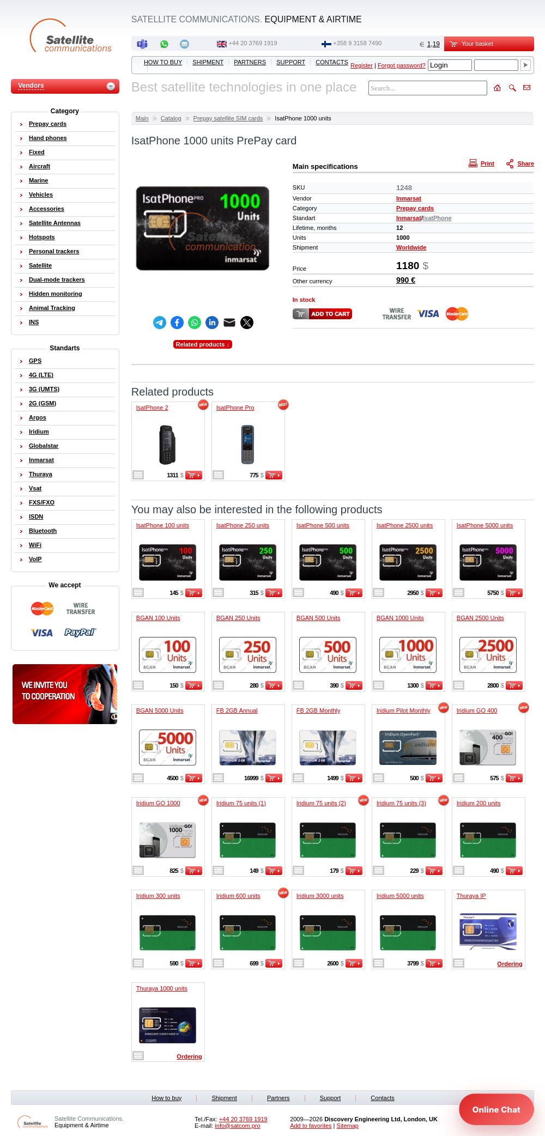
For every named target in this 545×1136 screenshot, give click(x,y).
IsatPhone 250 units (242, 525)
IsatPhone (437, 218)
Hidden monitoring (55, 293)
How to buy (163, 62)
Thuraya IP (471, 895)
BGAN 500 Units (318, 618)
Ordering (509, 964)
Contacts (332, 62)
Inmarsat (408, 198)
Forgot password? (402, 65)
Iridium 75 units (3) (401, 803)
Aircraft (39, 166)
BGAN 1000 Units (400, 618)
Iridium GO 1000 (158, 803)
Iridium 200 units (479, 803)
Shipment (207, 62)
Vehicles (41, 194)
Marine (38, 180)
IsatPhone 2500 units (405, 525)
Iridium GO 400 (477, 710)
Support (290, 62)
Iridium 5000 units (400, 895)
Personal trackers (54, 251)
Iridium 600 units (238, 895)
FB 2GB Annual (237, 710)
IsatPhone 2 (152, 407)
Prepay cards (415, 208)
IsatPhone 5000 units (485, 525)
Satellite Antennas (55, 223)
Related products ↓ (202, 344)
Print (482, 163)
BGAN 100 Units (158, 618)
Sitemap (348, 1125)
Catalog (171, 118)
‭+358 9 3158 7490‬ (357, 43)
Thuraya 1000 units (161, 988)
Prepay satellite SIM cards (228, 118)
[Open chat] (496, 1109)
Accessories (46, 208)
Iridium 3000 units (320, 895)
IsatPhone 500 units (322, 525)
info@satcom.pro (237, 1125)
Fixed (37, 152)
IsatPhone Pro (235, 407)
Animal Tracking (52, 308)
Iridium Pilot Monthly (404, 710)
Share (521, 163)
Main (142, 118)
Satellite (40, 265)
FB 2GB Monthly (318, 710)
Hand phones (48, 138)
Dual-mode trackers (57, 279)
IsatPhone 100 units (162, 525)
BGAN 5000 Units (160, 710)
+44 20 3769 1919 (253, 43)
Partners (250, 62)
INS (34, 322)
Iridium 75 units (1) (241, 803)
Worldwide (411, 247)
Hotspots (42, 237)
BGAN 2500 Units (480, 618)
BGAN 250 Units (238, 618)
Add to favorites (310, 1125)
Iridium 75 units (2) (321, 803)
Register (361, 65)
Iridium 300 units (158, 895)
